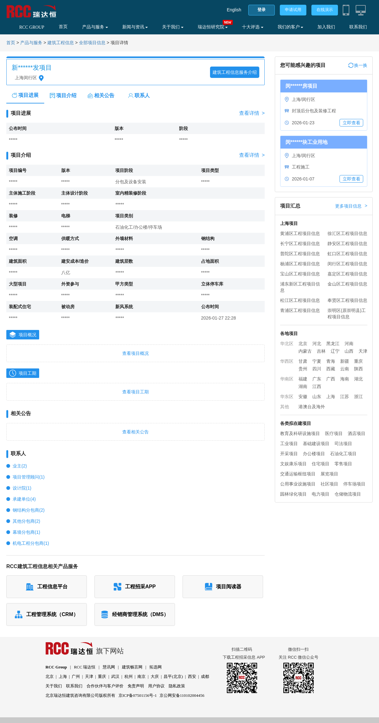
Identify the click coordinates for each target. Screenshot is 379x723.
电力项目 (320, 494)
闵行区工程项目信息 (347, 263)
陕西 (358, 368)
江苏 (344, 396)
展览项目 (329, 473)
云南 (344, 368)
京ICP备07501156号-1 (137, 695)
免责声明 (136, 686)
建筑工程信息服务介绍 (235, 72)
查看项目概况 (135, 353)
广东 (316, 378)
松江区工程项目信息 (300, 300)
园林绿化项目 (293, 494)
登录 (261, 9)
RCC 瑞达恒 (84, 667)
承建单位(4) (24, 499)
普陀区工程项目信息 (300, 253)
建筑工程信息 (60, 42)
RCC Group (56, 667)
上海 (330, 396)
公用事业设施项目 (298, 483)
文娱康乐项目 (293, 463)
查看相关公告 (135, 431)
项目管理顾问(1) (29, 476)
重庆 (358, 361)
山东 (316, 396)
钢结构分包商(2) (29, 510)
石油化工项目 (343, 453)
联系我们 (358, 27)
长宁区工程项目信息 (300, 243)
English (234, 9)
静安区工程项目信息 (347, 243)
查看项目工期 (135, 391)
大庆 (155, 676)
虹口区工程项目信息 (347, 253)
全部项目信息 (92, 42)
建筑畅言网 (132, 667)
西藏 (330, 368)
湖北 (358, 378)
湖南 (302, 386)
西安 (192, 676)
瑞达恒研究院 (213, 27)
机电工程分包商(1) (31, 543)
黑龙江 (333, 343)
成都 (205, 676)
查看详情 (252, 113)
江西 (316, 386)
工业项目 (289, 443)
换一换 (357, 65)
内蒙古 (305, 351)
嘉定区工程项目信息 (347, 273)
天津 (362, 351)
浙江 (358, 396)
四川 (316, 368)
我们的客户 (291, 27)
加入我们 (326, 27)
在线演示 (324, 9)
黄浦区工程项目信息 (300, 233)
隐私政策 (177, 686)
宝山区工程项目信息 (300, 273)
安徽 (302, 396)
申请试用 (293, 9)
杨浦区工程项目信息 (300, 263)
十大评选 (252, 27)
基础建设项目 (316, 443)
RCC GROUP (31, 27)
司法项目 (343, 443)
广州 (76, 676)
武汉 (115, 676)
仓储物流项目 (347, 494)
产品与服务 (95, 27)
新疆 (344, 361)
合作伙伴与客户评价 (105, 686)
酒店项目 (356, 433)
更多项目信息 (351, 206)
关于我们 (172, 27)
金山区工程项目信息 (347, 283)
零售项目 (343, 463)
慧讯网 (109, 667)
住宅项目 (320, 463)
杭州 (128, 676)
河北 (316, 343)
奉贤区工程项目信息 (347, 300)
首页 (63, 26)
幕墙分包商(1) (26, 532)
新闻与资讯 (135, 27)
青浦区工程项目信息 (300, 310)
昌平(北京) (173, 676)
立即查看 (351, 122)
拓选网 (155, 667)
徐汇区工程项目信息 (347, 233)
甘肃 (302, 361)
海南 (344, 378)
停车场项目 (354, 483)
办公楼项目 (314, 453)
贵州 (302, 368)
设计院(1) (22, 488)
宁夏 (316, 361)
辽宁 (335, 351)
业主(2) (20, 465)
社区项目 (329, 483)
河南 (349, 343)
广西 (330, 378)
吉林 (321, 351)
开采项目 (289, 453)
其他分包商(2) (26, 521)
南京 (141, 676)
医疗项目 (334, 433)
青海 (330, 361)
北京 (302, 343)
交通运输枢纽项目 (298, 473)
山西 (349, 351)
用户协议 (156, 686)
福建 (302, 378)
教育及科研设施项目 (300, 433)
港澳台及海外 (311, 406)
